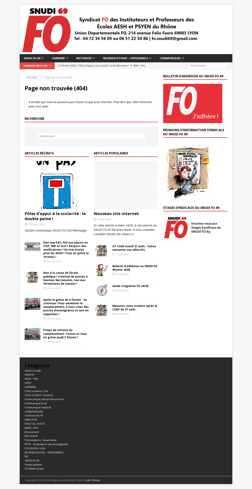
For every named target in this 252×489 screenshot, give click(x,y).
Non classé (31, 436)
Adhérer (29, 374)
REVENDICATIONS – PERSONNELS (125, 58)
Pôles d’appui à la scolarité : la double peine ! (55, 216)
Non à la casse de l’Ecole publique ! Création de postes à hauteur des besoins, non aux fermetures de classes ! (65, 278)
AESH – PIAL (31, 378)
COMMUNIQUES (170, 58)
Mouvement (32, 432)
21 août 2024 (122, 254)
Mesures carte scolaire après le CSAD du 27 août (134, 307)
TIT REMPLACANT (34, 469)
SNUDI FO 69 (32, 58)
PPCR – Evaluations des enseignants (46, 444)
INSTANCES (84, 58)
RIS (26, 456)
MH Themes (93, 480)
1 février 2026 (53, 341)
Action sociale (33, 370)
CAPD (28, 383)
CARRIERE (58, 58)
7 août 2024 (104, 219)
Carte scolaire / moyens (39, 395)
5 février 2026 (36, 224)
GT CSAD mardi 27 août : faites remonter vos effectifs (134, 248)
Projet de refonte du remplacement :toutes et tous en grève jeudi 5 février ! (65, 333)
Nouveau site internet (116, 213)
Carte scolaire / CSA (36, 391)
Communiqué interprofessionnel (44, 399)
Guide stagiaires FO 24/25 (130, 286)
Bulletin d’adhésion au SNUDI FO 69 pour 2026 (134, 267)
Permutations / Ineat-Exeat (41, 440)
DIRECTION (31, 419)
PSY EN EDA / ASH (35, 448)
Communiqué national (38, 407)
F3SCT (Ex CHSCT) (35, 423)
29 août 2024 (122, 313)
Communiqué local (36, 403)
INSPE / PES (31, 428)
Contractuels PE (34, 415)
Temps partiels (33, 464)
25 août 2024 (122, 290)
